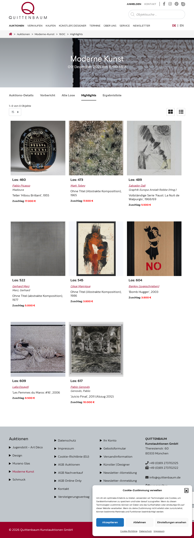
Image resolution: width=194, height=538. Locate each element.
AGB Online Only (70, 480)
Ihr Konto (110, 440)
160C (62, 34)
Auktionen (16, 25)
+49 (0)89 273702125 (161, 462)
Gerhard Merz (20, 286)
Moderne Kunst (23, 471)
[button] (186, 490)
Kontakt (150, 4)
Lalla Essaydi (20, 387)
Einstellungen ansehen (171, 522)
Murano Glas (21, 463)
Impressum (159, 531)
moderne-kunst (44, 34)
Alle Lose (68, 95)
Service (125, 25)
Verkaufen (34, 25)
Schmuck (19, 479)
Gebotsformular (114, 448)
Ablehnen (139, 522)
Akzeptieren (110, 522)
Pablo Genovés (80, 387)
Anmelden (134, 4)
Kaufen (51, 25)
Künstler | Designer (72, 25)
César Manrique (80, 286)
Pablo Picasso (21, 185)
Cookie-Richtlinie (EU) (73, 456)
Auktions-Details (21, 95)
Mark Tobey (77, 185)
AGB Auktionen (69, 464)
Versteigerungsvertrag (73, 496)
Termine (94, 25)
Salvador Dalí (137, 185)
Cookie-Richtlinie (128, 531)
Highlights (88, 95)
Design (17, 455)
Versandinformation (117, 456)
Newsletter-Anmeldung (120, 480)
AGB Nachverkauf (70, 472)
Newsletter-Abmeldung (120, 472)
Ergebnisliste (112, 95)
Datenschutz (145, 531)
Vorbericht (47, 95)
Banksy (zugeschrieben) (144, 286)
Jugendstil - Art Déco (28, 447)
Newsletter (141, 25)
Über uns (110, 25)
